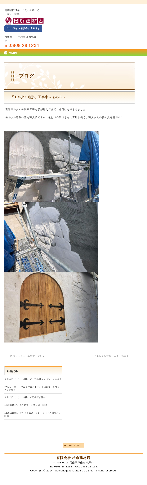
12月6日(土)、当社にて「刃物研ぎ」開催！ (26, 405)
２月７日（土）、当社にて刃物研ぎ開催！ (26, 397)
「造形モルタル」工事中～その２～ (25, 356)
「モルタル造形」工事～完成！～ (114, 356)
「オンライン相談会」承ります (22, 28)
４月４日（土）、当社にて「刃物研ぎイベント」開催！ (33, 379)
